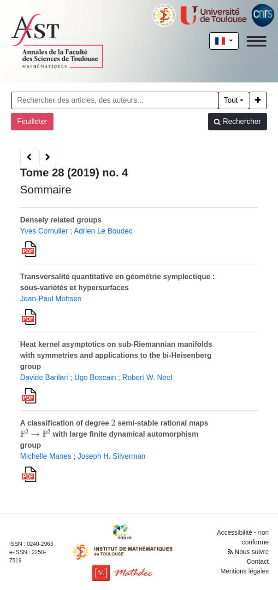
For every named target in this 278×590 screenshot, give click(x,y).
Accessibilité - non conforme (243, 537)
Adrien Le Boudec (103, 231)
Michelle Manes (45, 456)
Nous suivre (248, 551)
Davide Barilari (44, 377)
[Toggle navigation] (256, 41)
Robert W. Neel (147, 377)
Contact (258, 561)
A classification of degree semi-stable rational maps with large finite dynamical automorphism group (114, 434)
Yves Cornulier (44, 231)
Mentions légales (244, 571)
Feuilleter (32, 121)
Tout (231, 100)
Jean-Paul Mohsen (51, 299)
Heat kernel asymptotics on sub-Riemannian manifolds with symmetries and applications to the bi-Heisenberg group (116, 355)
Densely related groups (61, 220)
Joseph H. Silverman (111, 456)
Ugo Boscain (95, 377)
